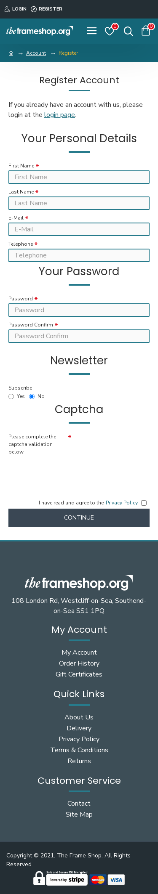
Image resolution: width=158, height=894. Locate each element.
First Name (21, 165)
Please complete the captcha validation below (32, 444)
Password (20, 298)
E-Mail (16, 218)
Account (36, 53)
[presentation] (67, 471)
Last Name (21, 191)
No (37, 396)
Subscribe (20, 388)
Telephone (20, 244)
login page (59, 114)
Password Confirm (30, 324)
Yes (16, 396)
